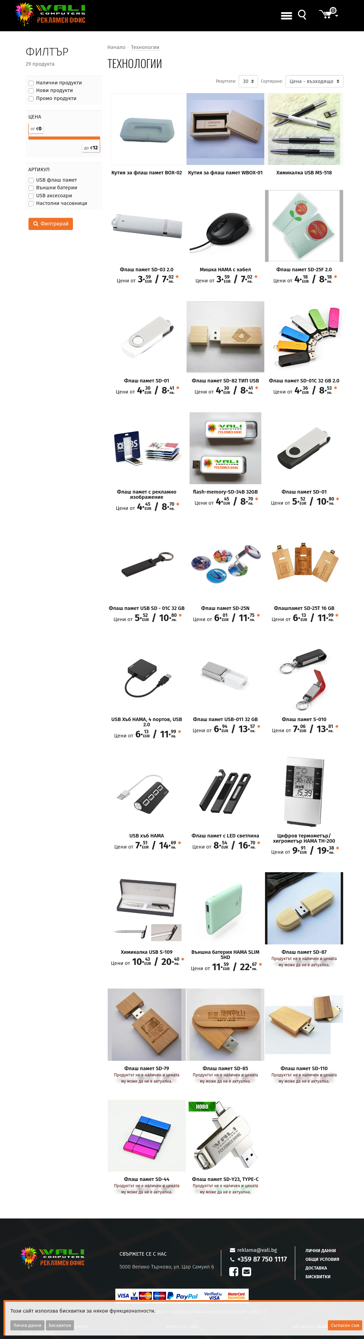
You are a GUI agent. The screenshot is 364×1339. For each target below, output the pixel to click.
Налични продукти (59, 83)
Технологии (145, 47)
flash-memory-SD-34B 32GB (225, 492)
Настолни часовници (61, 203)
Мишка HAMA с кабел (225, 269)
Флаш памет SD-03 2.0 (146, 269)
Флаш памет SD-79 (146, 1068)
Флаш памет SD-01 (146, 380)
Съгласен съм (345, 1325)
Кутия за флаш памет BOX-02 (146, 172)
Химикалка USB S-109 (147, 952)
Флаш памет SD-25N (225, 608)
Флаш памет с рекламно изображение (146, 494)
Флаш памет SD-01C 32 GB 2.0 (304, 380)
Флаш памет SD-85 (225, 1068)
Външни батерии (56, 187)
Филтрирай (51, 224)
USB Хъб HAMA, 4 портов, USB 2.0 (146, 722)
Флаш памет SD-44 (146, 1179)
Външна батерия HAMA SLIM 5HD (225, 955)
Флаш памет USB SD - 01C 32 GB (146, 608)
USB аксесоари (54, 195)
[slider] (28, 136)
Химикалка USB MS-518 (304, 172)
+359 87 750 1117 (262, 1259)
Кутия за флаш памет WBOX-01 (225, 172)
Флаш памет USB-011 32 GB (225, 719)
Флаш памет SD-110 (304, 1068)
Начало (116, 47)
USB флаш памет (56, 180)
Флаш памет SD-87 (304, 952)
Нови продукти (54, 90)
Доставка (316, 1268)
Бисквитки (318, 1276)
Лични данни (321, 1250)
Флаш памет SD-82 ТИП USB (225, 380)
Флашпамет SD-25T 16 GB (304, 608)
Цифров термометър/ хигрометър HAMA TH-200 (304, 838)
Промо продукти (56, 98)
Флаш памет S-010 (304, 719)
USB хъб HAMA (147, 835)
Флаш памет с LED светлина (225, 835)
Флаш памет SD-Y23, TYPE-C (225, 1179)
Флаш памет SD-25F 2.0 (304, 269)
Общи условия (322, 1259)
